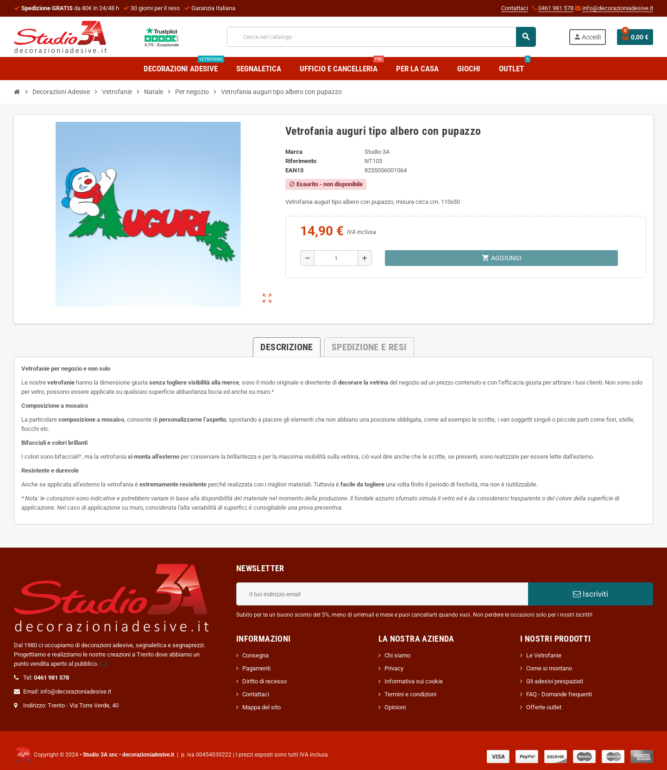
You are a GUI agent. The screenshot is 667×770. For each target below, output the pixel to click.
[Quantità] (336, 258)
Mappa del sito (261, 707)
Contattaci (514, 8)
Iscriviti (590, 594)
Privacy (393, 668)
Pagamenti (256, 668)
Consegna (255, 655)
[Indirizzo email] (382, 594)
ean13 (294, 170)
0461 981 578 (555, 8)
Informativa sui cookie (413, 681)
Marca (293, 151)
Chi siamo (397, 655)
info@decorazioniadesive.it (617, 8)
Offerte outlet (543, 707)
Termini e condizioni (410, 694)
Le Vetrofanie (543, 655)
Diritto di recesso (264, 681)
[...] (103, 663)
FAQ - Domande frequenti (559, 694)
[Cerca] (381, 37)
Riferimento (300, 161)
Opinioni (395, 707)
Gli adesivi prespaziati (554, 681)
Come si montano (549, 668)
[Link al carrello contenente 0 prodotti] (635, 37)
